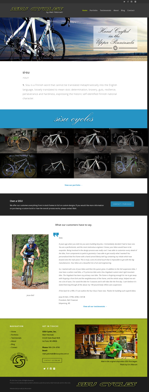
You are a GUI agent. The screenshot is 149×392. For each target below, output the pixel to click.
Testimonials (105, 10)
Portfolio (94, 10)
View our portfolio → (74, 185)
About (116, 10)
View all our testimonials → (95, 306)
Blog (123, 10)
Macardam (28, 388)
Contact (131, 10)
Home (84, 10)
